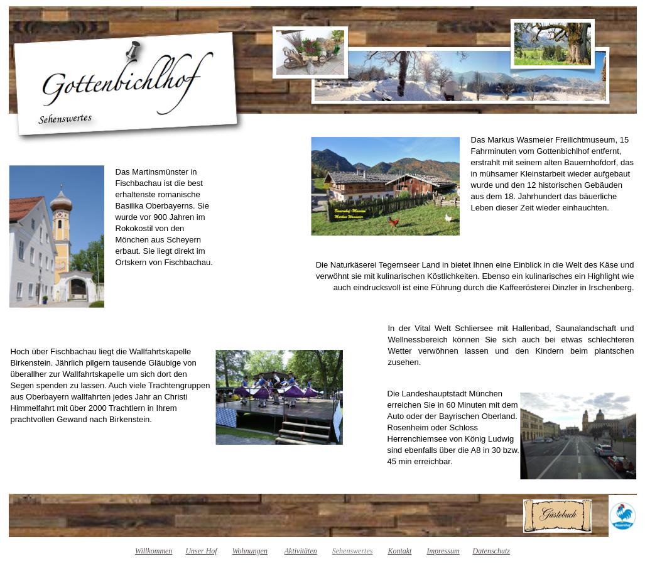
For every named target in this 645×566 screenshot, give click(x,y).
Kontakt (399, 551)
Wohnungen (250, 551)
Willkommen (153, 551)
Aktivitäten (301, 551)
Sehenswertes (352, 551)
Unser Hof (201, 551)
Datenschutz (491, 551)
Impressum (442, 551)
